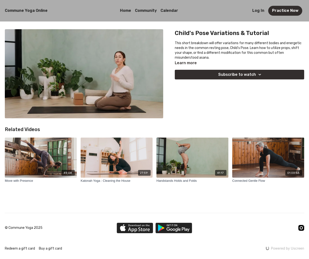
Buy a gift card (50, 248)
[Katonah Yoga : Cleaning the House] (117, 180)
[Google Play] (173, 228)
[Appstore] (134, 228)
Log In (258, 10)
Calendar (169, 10)
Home (125, 10)
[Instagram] (301, 228)
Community (146, 10)
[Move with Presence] (41, 180)
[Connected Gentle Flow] (268, 180)
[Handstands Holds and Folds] (192, 180)
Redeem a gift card (20, 248)
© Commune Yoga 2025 (23, 228)
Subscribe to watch (240, 74)
